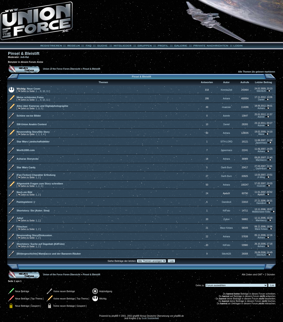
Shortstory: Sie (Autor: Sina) (33, 210)
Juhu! (20, 218)
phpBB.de (179, 316)
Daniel (261, 99)
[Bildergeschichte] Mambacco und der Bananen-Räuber (49, 253)
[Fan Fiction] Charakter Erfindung (36, 175)
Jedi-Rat (24, 57)
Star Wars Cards (26, 167)
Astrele (226, 116)
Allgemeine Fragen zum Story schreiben (40, 183)
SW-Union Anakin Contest (32, 124)
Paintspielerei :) (26, 202)
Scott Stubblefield (150, 318)
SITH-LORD (227, 141)
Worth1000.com (26, 150)
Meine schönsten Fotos (30, 97)
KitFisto (226, 210)
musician (226, 107)
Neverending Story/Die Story (33, 131)
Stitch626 (261, 91)
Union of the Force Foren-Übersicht (61, 69)
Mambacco (261, 160)
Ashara (226, 98)
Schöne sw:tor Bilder (29, 115)
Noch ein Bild (24, 192)
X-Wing (261, 177)
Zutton (226, 219)
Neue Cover (33, 88)
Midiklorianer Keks (261, 212)
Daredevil (226, 202)
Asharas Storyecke (28, 158)
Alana (261, 134)
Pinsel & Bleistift (23, 53)
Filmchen (22, 226)
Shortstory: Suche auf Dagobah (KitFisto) (40, 244)
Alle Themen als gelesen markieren (256, 72)
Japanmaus (261, 143)
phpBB (115, 316)
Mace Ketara (226, 228)
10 (44, 91)
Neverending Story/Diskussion (34, 235)
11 (47, 91)
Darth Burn (226, 167)
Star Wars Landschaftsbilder (33, 141)
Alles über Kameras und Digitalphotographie (42, 106)
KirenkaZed (226, 90)
